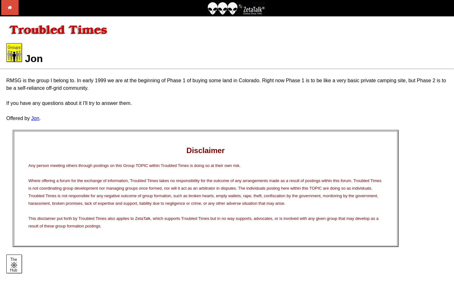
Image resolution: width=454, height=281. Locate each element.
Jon (35, 118)
